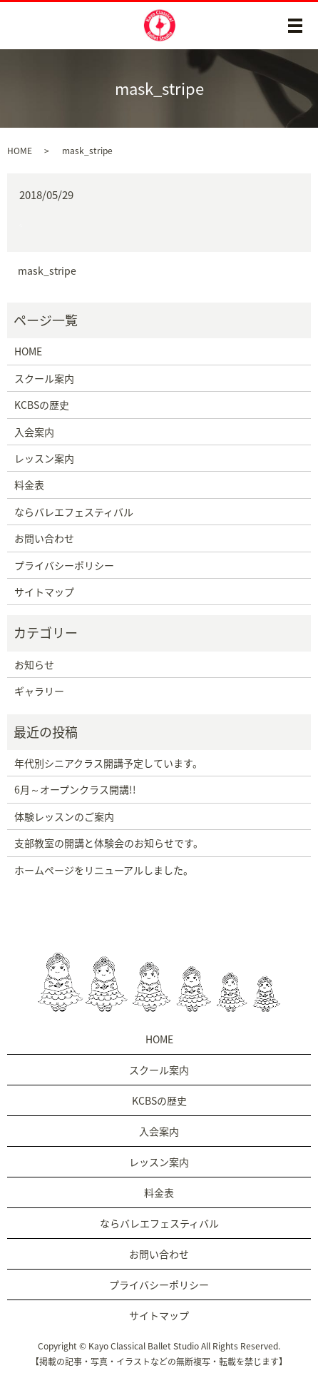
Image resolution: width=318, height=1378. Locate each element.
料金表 (29, 484)
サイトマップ (44, 591)
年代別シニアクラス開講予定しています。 (108, 763)
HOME (19, 150)
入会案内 (34, 432)
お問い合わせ (44, 538)
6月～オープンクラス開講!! (75, 789)
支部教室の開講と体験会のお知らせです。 (108, 843)
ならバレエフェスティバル (73, 512)
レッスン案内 (44, 458)
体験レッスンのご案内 (64, 816)
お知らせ (34, 664)
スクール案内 (44, 378)
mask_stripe (47, 271)
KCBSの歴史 (41, 404)
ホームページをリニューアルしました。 (103, 870)
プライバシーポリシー (64, 565)
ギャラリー (39, 691)
